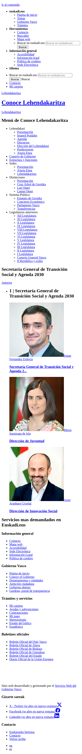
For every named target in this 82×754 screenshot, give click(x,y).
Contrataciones (18, 612)
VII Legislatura (26, 233)
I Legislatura (25, 254)
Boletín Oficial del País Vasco (28, 641)
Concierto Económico (30, 201)
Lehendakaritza (11, 93)
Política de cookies (29, 61)
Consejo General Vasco (31, 257)
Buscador (23, 35)
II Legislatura (25, 250)
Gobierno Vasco (27, 21)
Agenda (22, 139)
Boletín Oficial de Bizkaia (25, 648)
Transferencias (26, 208)
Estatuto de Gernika (29, 198)
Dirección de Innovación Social (33, 511)
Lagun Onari (25, 191)
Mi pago (14, 616)
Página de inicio (27, 14)
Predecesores (25, 149)
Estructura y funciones (23, 160)
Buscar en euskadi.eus (31, 43)
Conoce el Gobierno (21, 577)
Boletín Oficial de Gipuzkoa (27, 652)
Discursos (23, 142)
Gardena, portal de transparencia (29, 590)
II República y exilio (30, 261)
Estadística (16, 626)
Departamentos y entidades (26, 580)
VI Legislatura (26, 236)
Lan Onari (23, 187)
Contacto (22, 32)
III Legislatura (26, 247)
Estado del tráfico (20, 623)
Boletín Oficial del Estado (25, 655)
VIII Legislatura (27, 229)
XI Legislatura (26, 219)
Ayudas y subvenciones (24, 609)
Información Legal (21, 554)
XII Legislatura (26, 215)
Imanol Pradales (27, 135)
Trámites (22, 25)
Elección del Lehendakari (33, 146)
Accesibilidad (25, 54)
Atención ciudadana (21, 583)
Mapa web (23, 39)
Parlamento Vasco (28, 205)
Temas (21, 18)
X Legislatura (25, 222)
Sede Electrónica (27, 64)
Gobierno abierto (20, 587)
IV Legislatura (26, 243)
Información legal (28, 57)
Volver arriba (17, 739)
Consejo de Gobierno (22, 156)
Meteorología (17, 619)
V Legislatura (25, 240)
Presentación (25, 132)
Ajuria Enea (24, 153)
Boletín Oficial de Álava (24, 645)
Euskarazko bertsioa (21, 732)
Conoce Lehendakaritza (33, 102)
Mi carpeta (16, 86)
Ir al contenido (11, 4)
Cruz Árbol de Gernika (31, 184)
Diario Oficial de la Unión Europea (31, 659)
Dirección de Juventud (26, 441)
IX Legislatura (26, 226)
